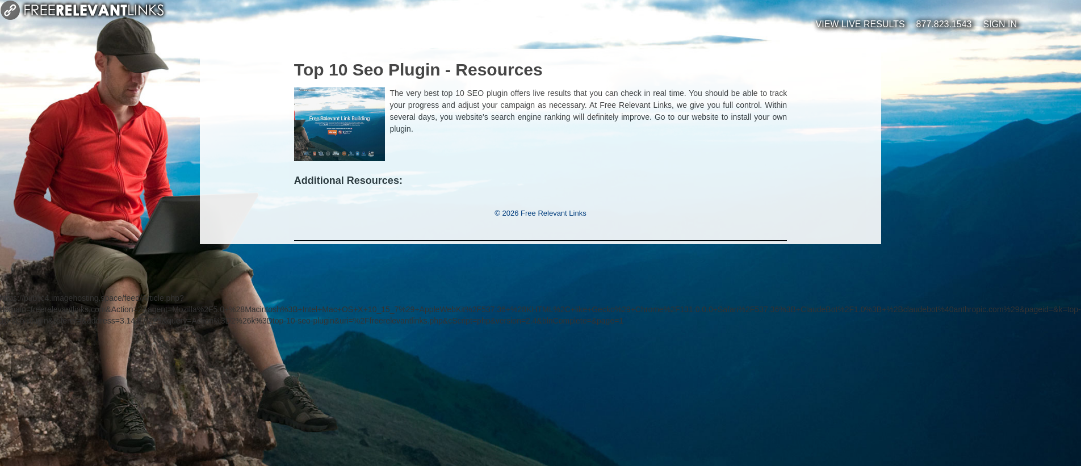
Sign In (1000, 24)
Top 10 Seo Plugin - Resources (418, 69)
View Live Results (860, 24)
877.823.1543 (944, 24)
